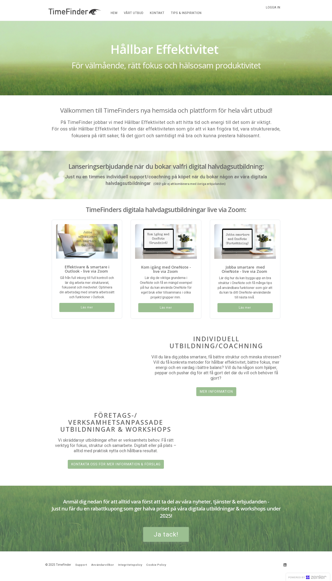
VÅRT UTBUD (131, 13)
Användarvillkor (102, 564)
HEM (111, 13)
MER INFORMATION (216, 392)
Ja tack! (166, 534)
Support (81, 564)
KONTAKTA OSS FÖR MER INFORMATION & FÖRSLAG (115, 464)
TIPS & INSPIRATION (183, 13)
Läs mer (87, 307)
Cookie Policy (156, 564)
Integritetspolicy (130, 564)
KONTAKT (154, 13)
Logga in (273, 7)
